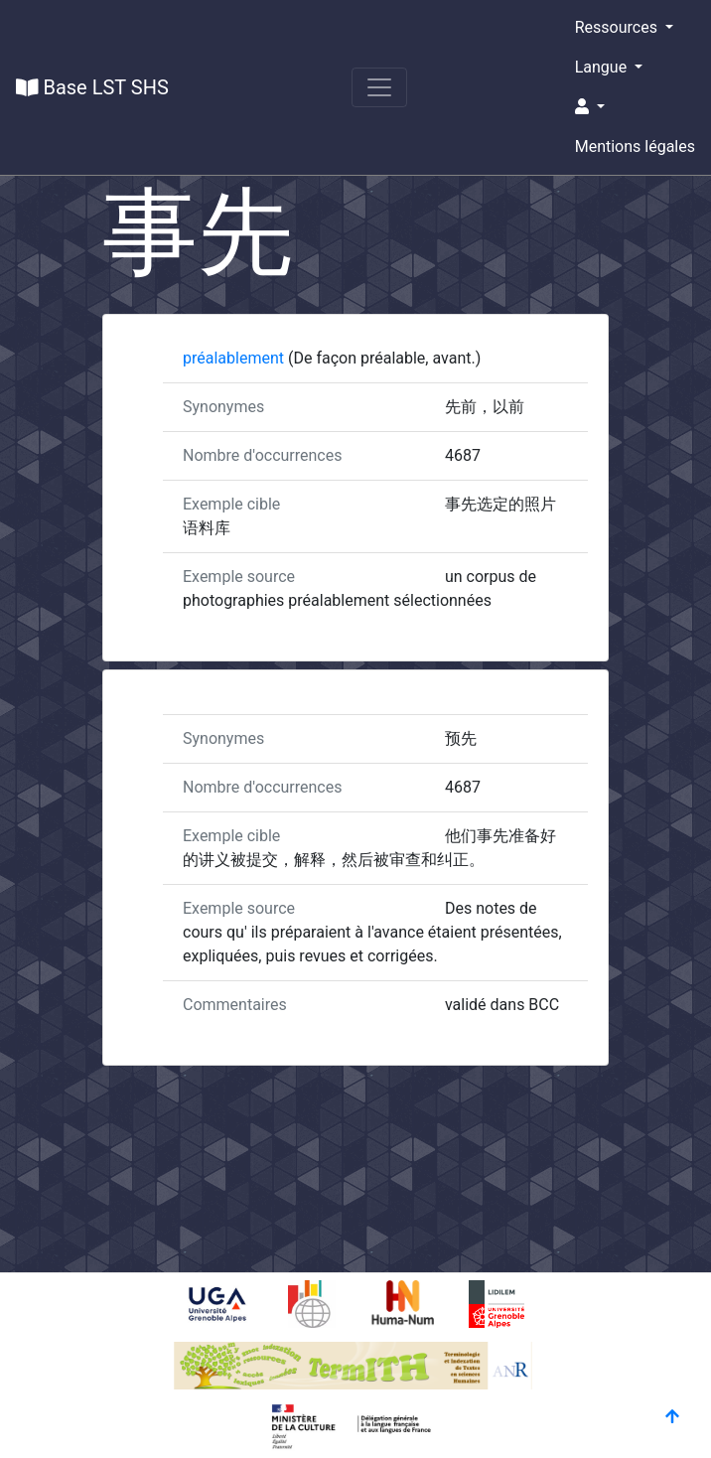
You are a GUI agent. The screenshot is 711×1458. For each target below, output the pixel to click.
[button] (635, 107)
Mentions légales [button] (635, 146)
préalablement (235, 358)
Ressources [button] (618, 27)
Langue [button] (603, 67)
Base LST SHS (92, 87)
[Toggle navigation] (379, 87)
